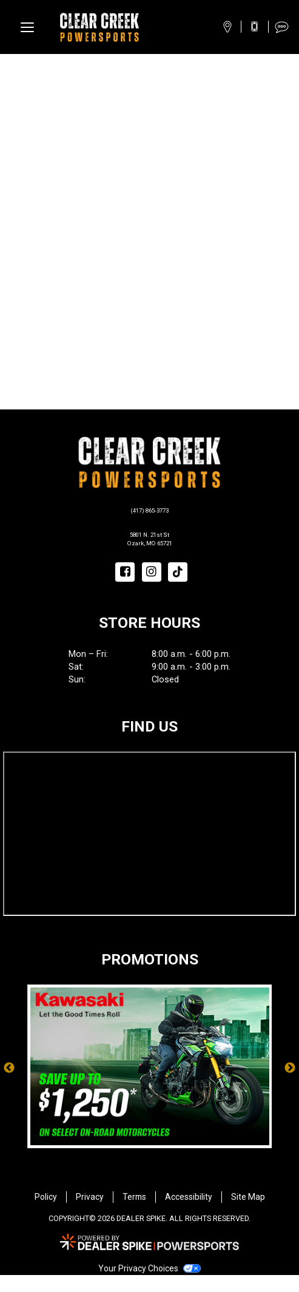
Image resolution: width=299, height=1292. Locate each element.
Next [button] (290, 1086)
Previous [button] (9, 1086)
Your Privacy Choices (149, 1285)
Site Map (248, 1214)
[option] (149, 1085)
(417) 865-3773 (149, 509)
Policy (46, 1214)
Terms (134, 1214)
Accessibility (188, 1214)
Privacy (90, 1214)
